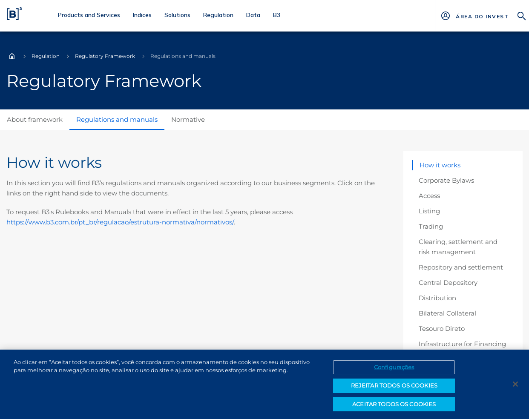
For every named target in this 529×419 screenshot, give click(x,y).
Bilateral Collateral (447, 313)
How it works (440, 165)
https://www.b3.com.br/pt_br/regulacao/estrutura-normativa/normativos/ (120, 222)
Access (429, 196)
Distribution (437, 298)
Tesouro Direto (442, 328)
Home (12, 56)
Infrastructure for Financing (462, 344)
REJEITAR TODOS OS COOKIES (394, 388)
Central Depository (448, 282)
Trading (431, 226)
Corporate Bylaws (446, 180)
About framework (35, 119)
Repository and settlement (461, 267)
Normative (188, 119)
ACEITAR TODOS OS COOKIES (394, 406)
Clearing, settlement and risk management (458, 247)
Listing (429, 211)
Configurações (394, 369)
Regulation (46, 56)
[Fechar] (515, 386)
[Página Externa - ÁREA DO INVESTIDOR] (482, 16)
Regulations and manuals (117, 119)
